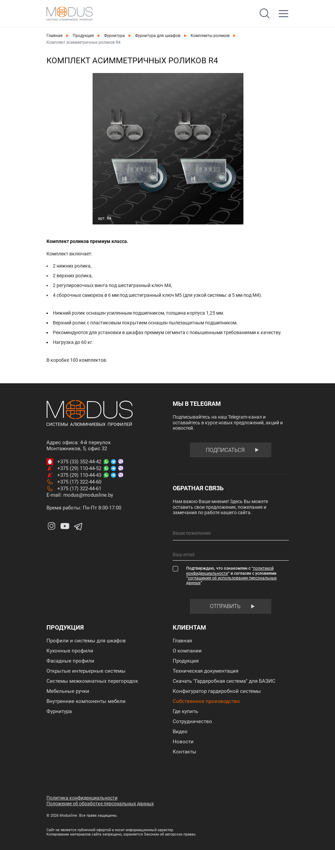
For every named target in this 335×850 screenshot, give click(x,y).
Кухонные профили (69, 651)
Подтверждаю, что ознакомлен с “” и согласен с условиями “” (231, 575)
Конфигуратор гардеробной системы (217, 691)
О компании (187, 651)
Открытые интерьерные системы (86, 671)
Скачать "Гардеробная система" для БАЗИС (224, 681)
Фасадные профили (70, 661)
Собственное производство (206, 701)
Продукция (83, 35)
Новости (183, 742)
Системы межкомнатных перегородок (92, 681)
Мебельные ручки (67, 691)
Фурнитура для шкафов (157, 35)
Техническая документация (205, 671)
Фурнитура (114, 35)
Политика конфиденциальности (82, 798)
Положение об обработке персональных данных (100, 803)
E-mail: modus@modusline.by (79, 495)
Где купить (185, 711)
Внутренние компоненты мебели (86, 701)
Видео (180, 732)
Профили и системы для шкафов (86, 641)
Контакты (184, 752)
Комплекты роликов (210, 35)
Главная (54, 35)
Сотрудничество (192, 721)
